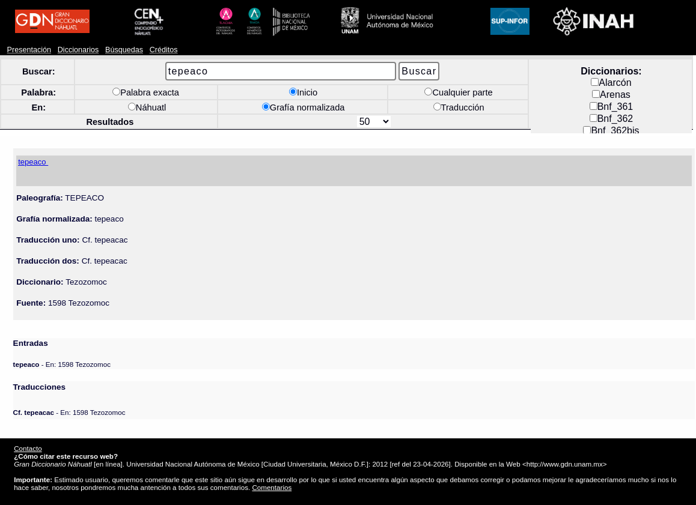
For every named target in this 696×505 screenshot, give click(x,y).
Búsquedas (124, 50)
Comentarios (272, 487)
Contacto (27, 448)
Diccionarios (78, 50)
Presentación (29, 50)
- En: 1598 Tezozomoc (62, 364)
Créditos (164, 50)
